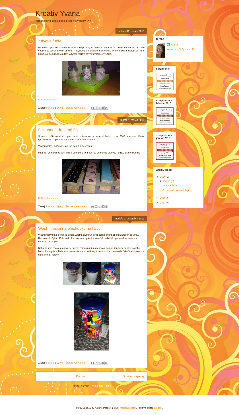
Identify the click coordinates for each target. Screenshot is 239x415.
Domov (80, 376)
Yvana (174, 44)
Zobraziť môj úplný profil (180, 49)
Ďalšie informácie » (48, 99)
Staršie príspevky (134, 376)
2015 (163, 197)
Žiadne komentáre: (76, 107)
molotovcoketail (128, 407)
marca (167, 181)
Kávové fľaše (49, 41)
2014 (163, 202)
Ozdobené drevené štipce (61, 130)
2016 (163, 176)
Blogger (158, 407)
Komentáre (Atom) (101, 385)
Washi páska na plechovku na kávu (69, 228)
